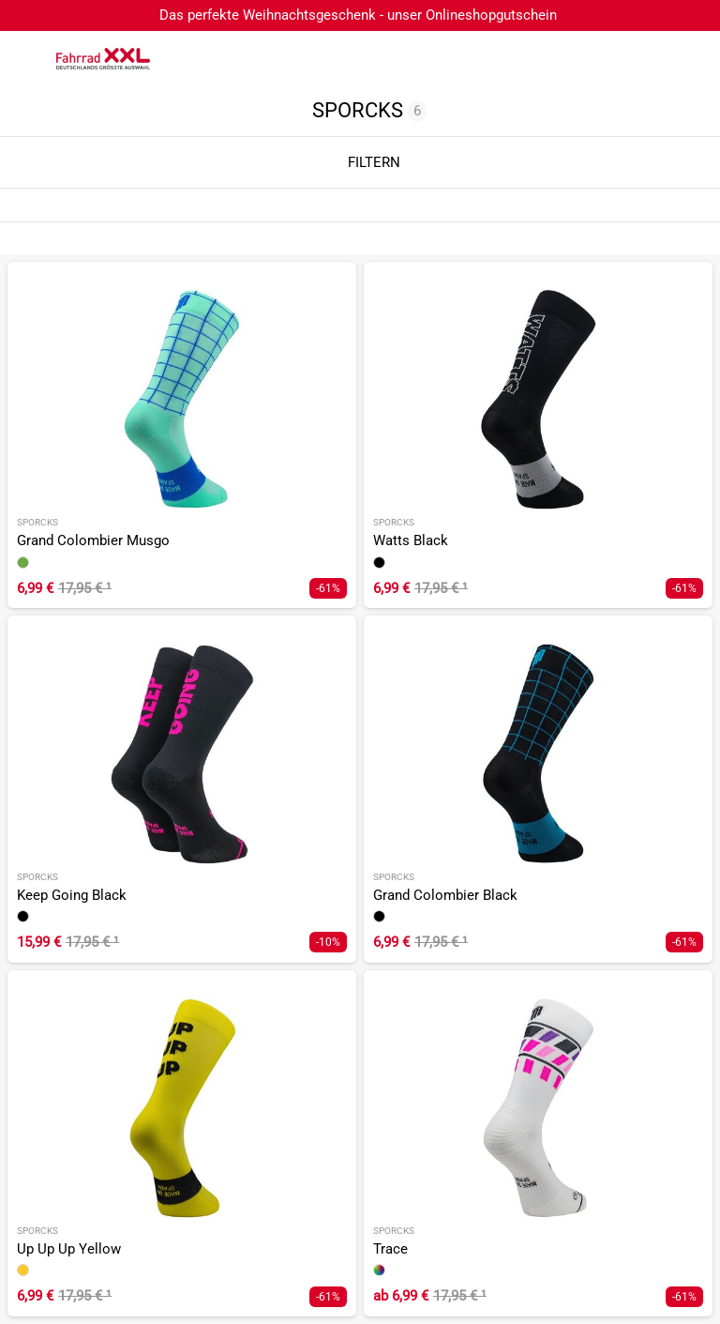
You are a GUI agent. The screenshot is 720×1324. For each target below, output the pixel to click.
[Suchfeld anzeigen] (612, 59)
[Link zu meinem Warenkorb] (687, 59)
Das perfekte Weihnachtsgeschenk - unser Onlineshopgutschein (358, 15)
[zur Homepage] (103, 58)
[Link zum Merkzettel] (650, 59)
